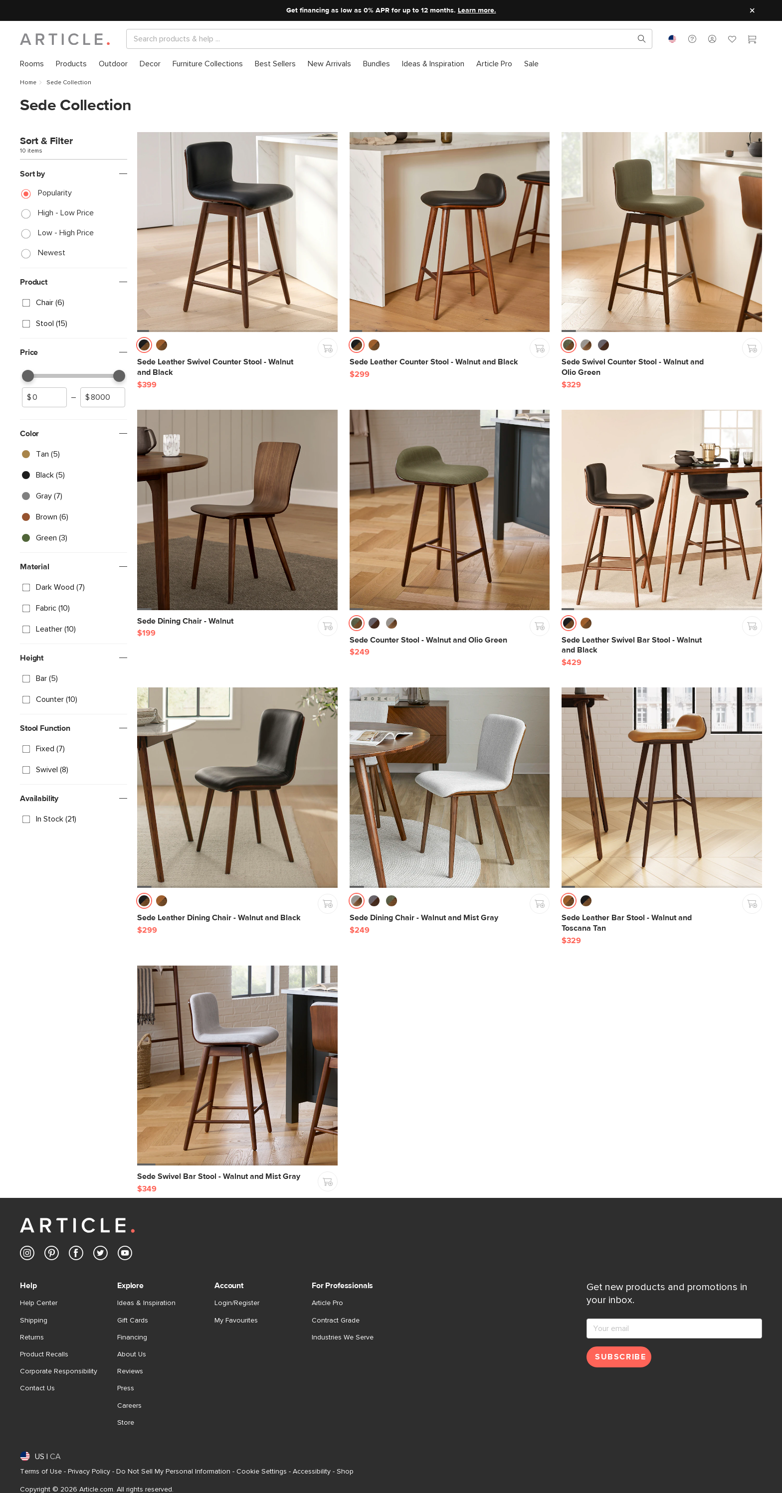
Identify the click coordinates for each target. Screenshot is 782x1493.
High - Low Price (66, 213)
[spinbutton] (44, 397)
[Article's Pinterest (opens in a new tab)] (51, 1255)
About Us (131, 1354)
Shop (345, 1471)
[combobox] (672, 39)
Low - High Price (66, 233)
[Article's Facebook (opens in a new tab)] (76, 1255)
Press (125, 1388)
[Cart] (752, 40)
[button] (692, 39)
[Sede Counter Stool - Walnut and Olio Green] (450, 510)
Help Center (38, 1303)
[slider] (28, 376)
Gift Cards (132, 1320)
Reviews (130, 1371)
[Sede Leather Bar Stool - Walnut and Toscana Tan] (662, 787)
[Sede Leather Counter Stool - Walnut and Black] (450, 232)
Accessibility (312, 1471)
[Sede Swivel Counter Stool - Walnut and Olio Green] (662, 232)
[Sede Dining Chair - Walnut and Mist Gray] (450, 787)
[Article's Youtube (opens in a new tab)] (125, 1255)
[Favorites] (732, 40)
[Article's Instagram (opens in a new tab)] (27, 1255)
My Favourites (236, 1320)
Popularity (55, 193)
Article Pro (327, 1303)
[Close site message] (752, 10)
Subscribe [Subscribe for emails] (620, 1357)
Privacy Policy (89, 1471)
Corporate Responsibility (58, 1371)
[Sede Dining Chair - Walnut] (237, 510)
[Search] (381, 38)
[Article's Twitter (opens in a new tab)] (100, 1255)
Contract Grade (336, 1320)
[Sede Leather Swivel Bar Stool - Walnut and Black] (662, 510)
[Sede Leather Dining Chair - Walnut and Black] (237, 787)
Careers (129, 1405)
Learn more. (477, 10)
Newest (51, 253)
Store (125, 1422)
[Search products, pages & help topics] (638, 38)
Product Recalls (44, 1354)
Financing (132, 1337)
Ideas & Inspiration (146, 1303)
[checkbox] (73, 303)
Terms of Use (41, 1471)
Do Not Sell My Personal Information (173, 1471)
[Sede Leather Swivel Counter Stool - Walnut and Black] (237, 232)
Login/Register (236, 1303)
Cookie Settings (261, 1471)
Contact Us (37, 1388)
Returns (32, 1337)
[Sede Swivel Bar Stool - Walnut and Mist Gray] (237, 1066)
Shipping (33, 1320)
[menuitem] (32, 64)
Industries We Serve (343, 1337)
